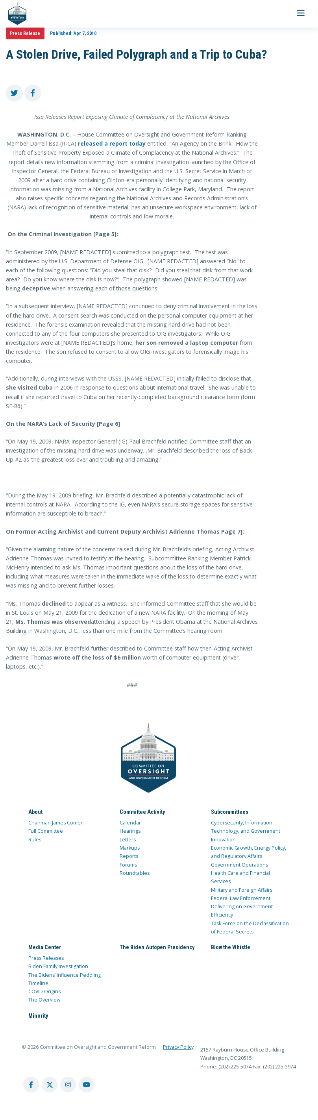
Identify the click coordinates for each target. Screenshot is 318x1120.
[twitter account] (49, 1084)
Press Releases (46, 958)
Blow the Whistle (230, 947)
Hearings (130, 831)
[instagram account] (68, 1084)
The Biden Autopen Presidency (157, 947)
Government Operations (239, 864)
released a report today (111, 143)
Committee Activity (142, 812)
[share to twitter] (14, 93)
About (35, 812)
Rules (34, 839)
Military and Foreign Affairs (241, 890)
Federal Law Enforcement (240, 898)
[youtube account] (86, 1084)
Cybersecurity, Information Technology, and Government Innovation (245, 831)
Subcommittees (229, 812)
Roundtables (135, 873)
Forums (128, 864)
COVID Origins (44, 991)
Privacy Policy (178, 1047)
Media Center (44, 947)
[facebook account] (31, 1084)
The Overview (44, 999)
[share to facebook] (32, 93)
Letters (128, 839)
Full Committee (45, 831)
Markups (130, 848)
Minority (38, 1016)
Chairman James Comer (55, 822)
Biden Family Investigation (58, 966)
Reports (129, 856)
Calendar (130, 822)
